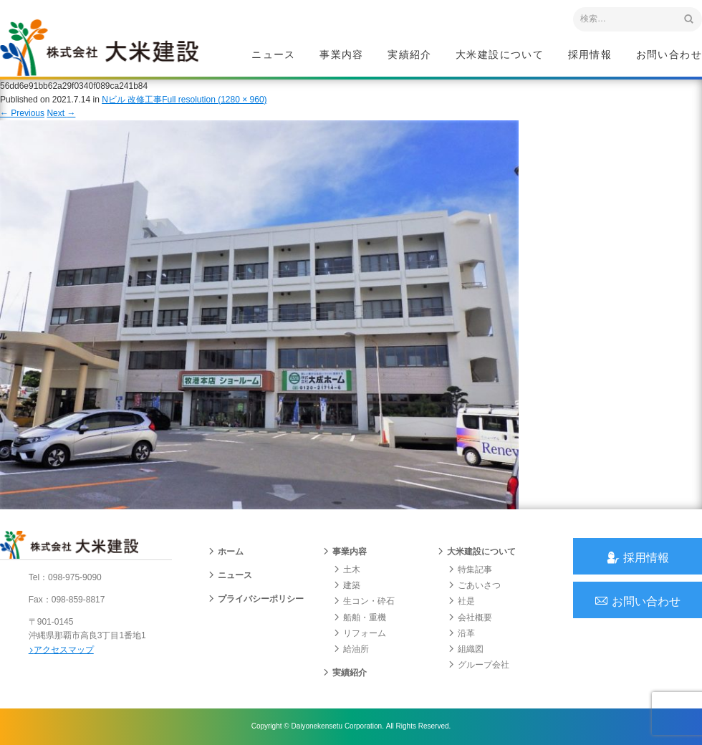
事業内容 (341, 54)
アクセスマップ (61, 650)
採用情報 (590, 54)
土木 (346, 570)
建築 (346, 586)
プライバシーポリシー (256, 600)
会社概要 (470, 617)
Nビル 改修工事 (132, 100)
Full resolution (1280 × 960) (214, 100)
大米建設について (500, 54)
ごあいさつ (474, 586)
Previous (22, 113)
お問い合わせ (669, 54)
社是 (461, 602)
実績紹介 (410, 54)
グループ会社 (478, 665)
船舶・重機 (359, 617)
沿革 (461, 634)
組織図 (466, 650)
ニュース (273, 54)
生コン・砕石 (364, 602)
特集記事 (470, 570)
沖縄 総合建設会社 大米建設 (99, 47)
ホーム (226, 552)
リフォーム (359, 634)
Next (61, 113)
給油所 (351, 650)
